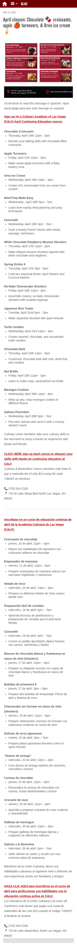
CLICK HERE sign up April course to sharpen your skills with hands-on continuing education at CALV (38, 458)
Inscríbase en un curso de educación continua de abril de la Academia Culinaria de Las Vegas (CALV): (37, 524)
